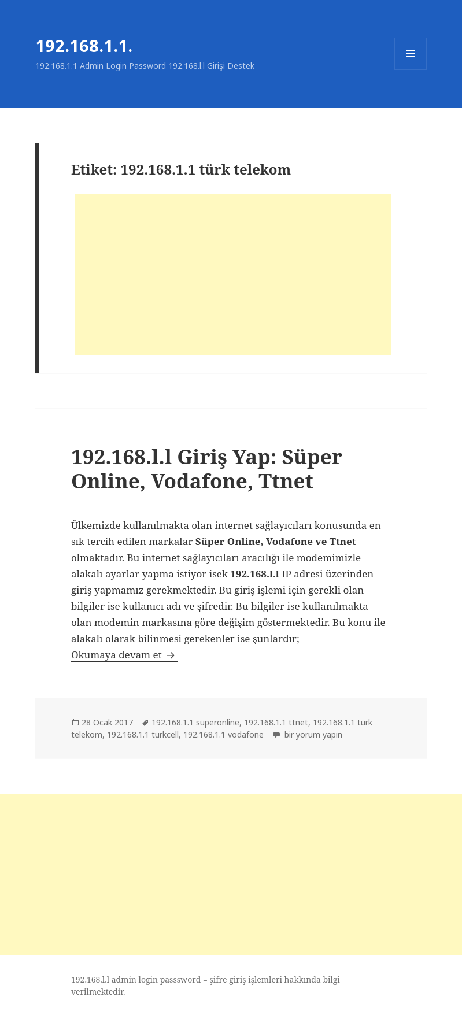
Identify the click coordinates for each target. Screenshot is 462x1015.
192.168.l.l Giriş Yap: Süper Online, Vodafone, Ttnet (206, 468)
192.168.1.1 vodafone (223, 734)
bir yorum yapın (312, 734)
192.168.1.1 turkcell (143, 734)
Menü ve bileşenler (411, 69)
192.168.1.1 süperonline (195, 722)
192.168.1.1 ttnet (276, 722)
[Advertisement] (233, 274)
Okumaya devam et (124, 654)
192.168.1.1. (83, 45)
